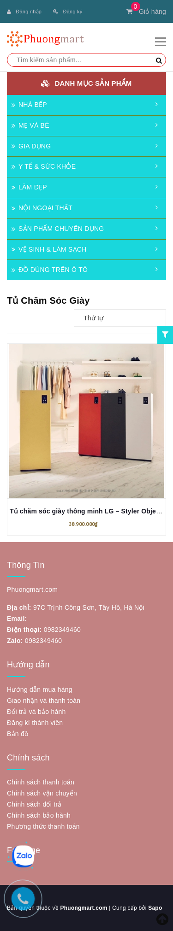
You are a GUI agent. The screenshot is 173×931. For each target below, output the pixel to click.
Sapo (155, 908)
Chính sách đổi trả (34, 804)
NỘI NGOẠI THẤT (42, 208)
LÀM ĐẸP (29, 187)
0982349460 (62, 629)
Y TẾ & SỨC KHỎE (44, 166)
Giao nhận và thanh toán (43, 700)
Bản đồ (17, 733)
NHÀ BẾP (29, 104)
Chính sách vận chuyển (42, 793)
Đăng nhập (24, 11)
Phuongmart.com (83, 908)
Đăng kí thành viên (35, 722)
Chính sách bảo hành (39, 815)
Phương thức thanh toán (43, 826)
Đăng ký (67, 11)
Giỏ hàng (146, 11)
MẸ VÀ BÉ (30, 125)
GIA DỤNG (31, 146)
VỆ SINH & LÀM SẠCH (49, 249)
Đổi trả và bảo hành (36, 711)
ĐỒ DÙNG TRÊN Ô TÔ (50, 269)
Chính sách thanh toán (40, 782)
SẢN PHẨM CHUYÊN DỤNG (58, 228)
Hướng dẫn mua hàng (39, 689)
